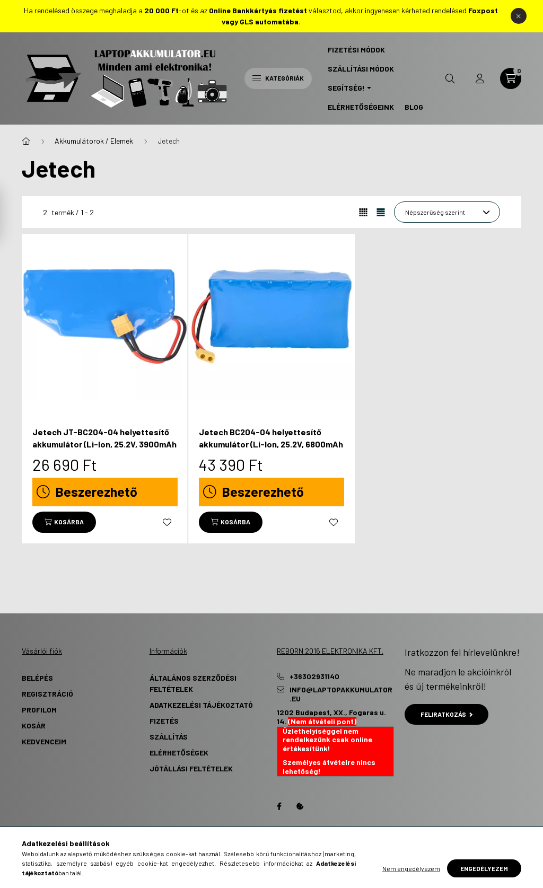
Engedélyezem (484, 868)
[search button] (450, 78)
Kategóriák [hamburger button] (278, 78)
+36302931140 (314, 676)
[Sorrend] (447, 212)
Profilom (39, 709)
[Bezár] (519, 16)
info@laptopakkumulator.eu (341, 694)
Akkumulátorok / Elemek (94, 140)
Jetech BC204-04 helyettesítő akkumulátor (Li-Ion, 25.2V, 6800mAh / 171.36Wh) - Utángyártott (271, 444)
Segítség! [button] (346, 87)
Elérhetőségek (179, 752)
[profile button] (480, 78)
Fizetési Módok (356, 49)
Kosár (34, 725)
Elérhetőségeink (361, 106)
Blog (414, 106)
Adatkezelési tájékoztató (201, 704)
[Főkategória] (26, 141)
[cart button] (510, 78)
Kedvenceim (44, 741)
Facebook (279, 806)
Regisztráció (47, 693)
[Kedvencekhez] (167, 522)
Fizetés (164, 720)
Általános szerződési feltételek (193, 683)
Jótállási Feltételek (191, 768)
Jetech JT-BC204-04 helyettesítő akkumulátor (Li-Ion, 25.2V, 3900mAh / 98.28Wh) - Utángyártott (104, 444)
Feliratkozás (447, 714)
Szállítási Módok (361, 68)
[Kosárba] (64, 522)
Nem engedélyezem (411, 868)
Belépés (37, 677)
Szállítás (169, 736)
